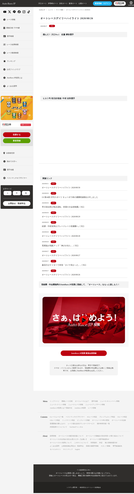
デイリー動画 (59, 9)
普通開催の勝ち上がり (57, 425)
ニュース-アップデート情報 (95, 406)
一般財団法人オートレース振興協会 (90, 488)
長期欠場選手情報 (92, 447)
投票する (17, 135)
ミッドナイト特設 (68, 421)
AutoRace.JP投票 (80, 409)
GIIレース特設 (55, 421)
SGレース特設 (92, 418)
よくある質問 (54, 447)
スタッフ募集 (105, 447)
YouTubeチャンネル (76, 428)
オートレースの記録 (119, 421)
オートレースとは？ (82, 402)
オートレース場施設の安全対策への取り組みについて (105, 437)
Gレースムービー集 (56, 418)
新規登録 (17, 141)
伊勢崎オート (51, 3)
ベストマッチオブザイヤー (75, 418)
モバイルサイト (55, 450)
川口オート (40, 3)
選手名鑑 (95, 402)
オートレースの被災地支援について (71, 437)
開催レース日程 (67, 402)
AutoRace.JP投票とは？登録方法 (61, 409)
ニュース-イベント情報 (58, 406)
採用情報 (53, 437)
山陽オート (80, 3)
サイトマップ (68, 450)
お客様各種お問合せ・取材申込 (73, 447)
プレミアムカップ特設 (107, 418)
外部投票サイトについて (58, 428)
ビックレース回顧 (83, 421)
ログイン (100, 3)
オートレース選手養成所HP (99, 440)
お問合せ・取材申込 (16, 203)
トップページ (54, 402)
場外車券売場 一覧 (103, 425)
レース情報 (92, 409)
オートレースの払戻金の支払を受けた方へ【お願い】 (68, 440)
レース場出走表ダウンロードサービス (81, 425)
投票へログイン (26, 124)
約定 (100, 444)
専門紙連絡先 (117, 447)
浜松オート (61, 3)
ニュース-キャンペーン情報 (109, 402)
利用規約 (94, 444)
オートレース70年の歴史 (100, 421)
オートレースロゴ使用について (61, 444)
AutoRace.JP (42, 9)
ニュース (50, 9)
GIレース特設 (122, 418)
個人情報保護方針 (111, 444)
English (77, 450)
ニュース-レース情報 (75, 406)
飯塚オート (70, 3)
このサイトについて (81, 444)
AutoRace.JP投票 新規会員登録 (83, 354)
